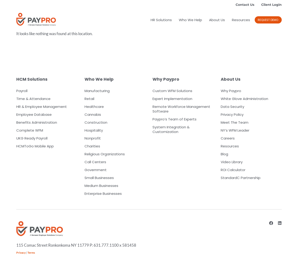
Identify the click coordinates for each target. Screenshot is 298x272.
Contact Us (245, 5)
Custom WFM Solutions (172, 90)
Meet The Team (234, 122)
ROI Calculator (233, 169)
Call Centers (95, 161)
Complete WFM (29, 130)
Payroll (21, 90)
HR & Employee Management (41, 106)
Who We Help (190, 19)
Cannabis (93, 114)
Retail (89, 98)
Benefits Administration (36, 122)
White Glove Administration (244, 98)
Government (96, 169)
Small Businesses (99, 177)
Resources (241, 19)
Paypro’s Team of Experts (174, 119)
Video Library (232, 161)
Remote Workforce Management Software (181, 109)
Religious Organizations (105, 154)
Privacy (21, 252)
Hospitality (94, 130)
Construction (96, 122)
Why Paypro (231, 90)
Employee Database (34, 114)
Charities (92, 146)
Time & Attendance (33, 98)
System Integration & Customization (171, 129)
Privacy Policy (232, 114)
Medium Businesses (101, 185)
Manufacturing (97, 90)
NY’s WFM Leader (235, 130)
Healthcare (94, 106)
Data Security (232, 106)
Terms (31, 252)
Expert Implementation (172, 98)
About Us (217, 19)
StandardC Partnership (241, 177)
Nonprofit (93, 138)
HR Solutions (161, 19)
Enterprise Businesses (103, 193)
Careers (228, 138)
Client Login (271, 5)
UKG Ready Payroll (31, 138)
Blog (224, 154)
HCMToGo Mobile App (35, 146)
